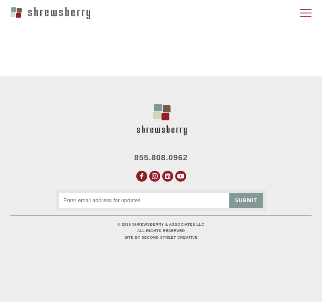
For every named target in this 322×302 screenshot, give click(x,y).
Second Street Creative (170, 237)
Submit (246, 200)
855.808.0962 (161, 157)
